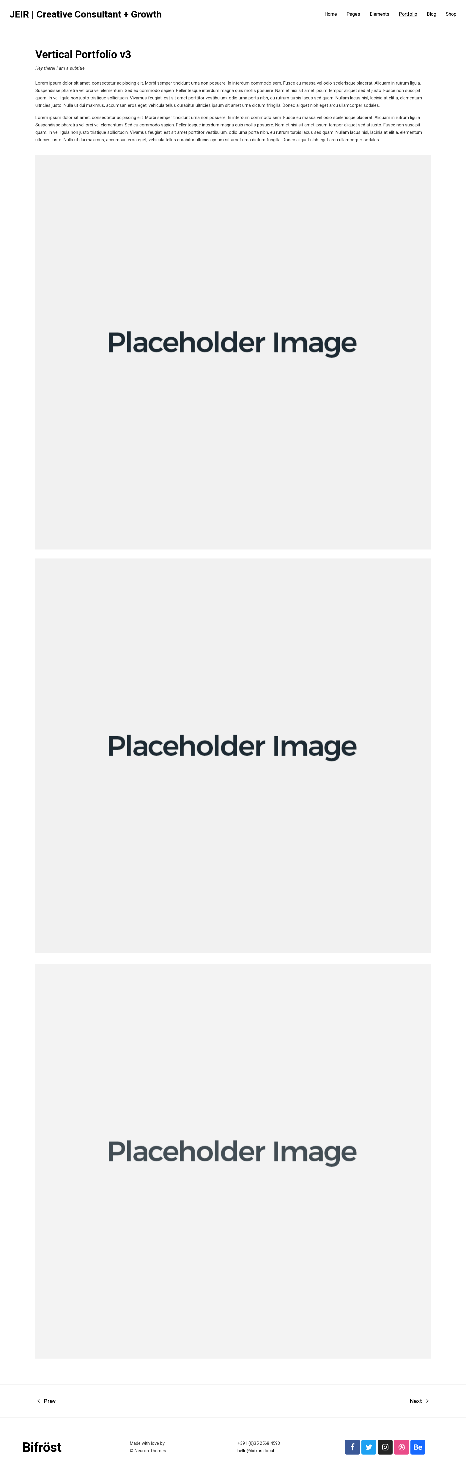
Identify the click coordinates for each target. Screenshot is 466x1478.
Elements (379, 14)
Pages (353, 14)
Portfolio (408, 14)
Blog (431, 14)
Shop (451, 14)
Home (331, 14)
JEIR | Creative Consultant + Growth (86, 14)
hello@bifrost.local (255, 1450)
